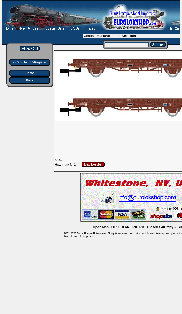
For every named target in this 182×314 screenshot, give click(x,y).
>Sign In (21, 62)
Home (29, 73)
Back (30, 80)
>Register (39, 62)
